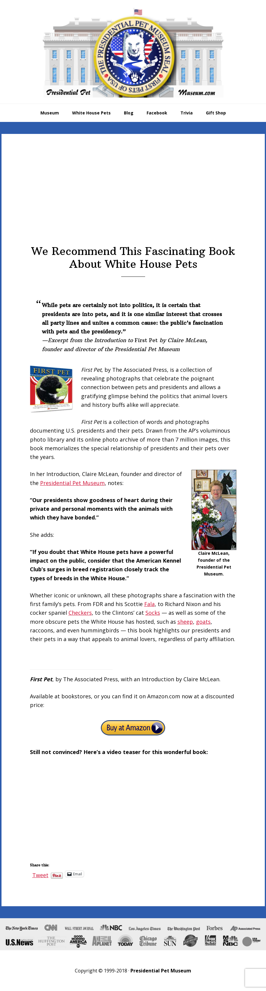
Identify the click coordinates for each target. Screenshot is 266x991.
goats (203, 621)
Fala (149, 604)
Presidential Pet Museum (133, 53)
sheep (185, 621)
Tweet (40, 873)
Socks (152, 612)
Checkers (80, 612)
